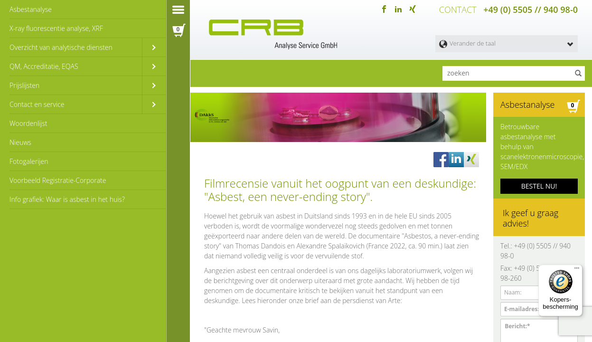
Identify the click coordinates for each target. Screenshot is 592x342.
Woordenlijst (28, 123)
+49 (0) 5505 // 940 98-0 (530, 9)
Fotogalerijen (28, 161)
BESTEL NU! (539, 185)
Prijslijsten (24, 85)
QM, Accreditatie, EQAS (43, 66)
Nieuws (20, 142)
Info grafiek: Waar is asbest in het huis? (67, 199)
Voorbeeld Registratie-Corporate (57, 180)
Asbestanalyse (30, 9)
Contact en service (36, 104)
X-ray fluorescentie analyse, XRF (56, 28)
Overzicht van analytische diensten (61, 47)
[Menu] (577, 270)
